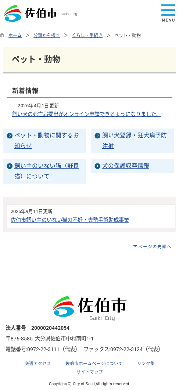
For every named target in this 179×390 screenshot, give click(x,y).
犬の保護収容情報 (125, 165)
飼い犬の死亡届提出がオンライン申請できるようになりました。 (86, 114)
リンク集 (146, 363)
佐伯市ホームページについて (94, 363)
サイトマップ (89, 372)
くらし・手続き (87, 35)
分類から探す (46, 35)
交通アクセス (38, 363)
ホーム (15, 35)
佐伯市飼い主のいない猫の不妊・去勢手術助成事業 (70, 220)
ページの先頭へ (155, 246)
